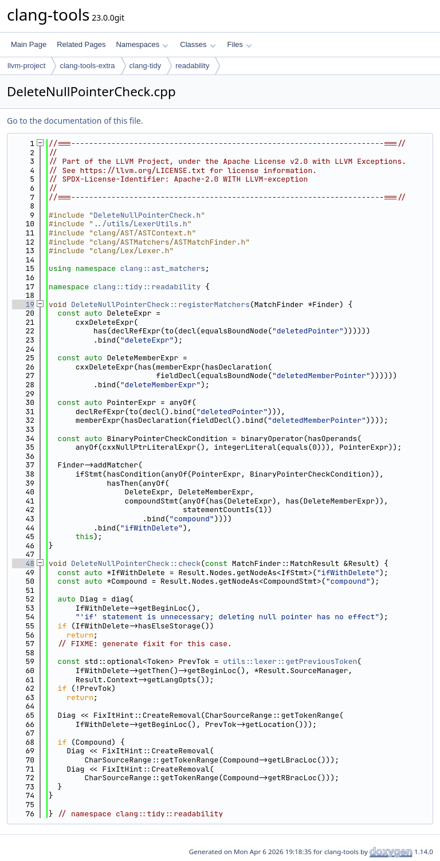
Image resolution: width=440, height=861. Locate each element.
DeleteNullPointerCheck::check (136, 563)
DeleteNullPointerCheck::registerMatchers (160, 304)
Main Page (28, 44)
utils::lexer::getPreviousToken (290, 661)
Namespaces (142, 44)
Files (239, 44)
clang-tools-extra (87, 65)
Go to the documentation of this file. (75, 120)
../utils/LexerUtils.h (140, 224)
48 (23, 563)
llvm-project (26, 65)
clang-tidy (145, 65)
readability (192, 65)
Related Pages (81, 44)
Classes (197, 44)
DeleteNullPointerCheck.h (147, 215)
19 (23, 304)
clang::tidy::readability (147, 287)
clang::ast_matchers (162, 268)
